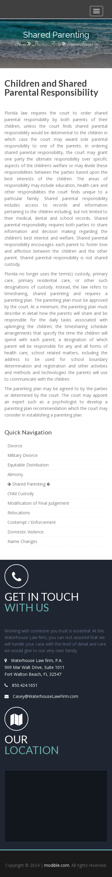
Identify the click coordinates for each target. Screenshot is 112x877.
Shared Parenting (28, 484)
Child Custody (20, 493)
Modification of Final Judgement (38, 503)
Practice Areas (46, 44)
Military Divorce (22, 455)
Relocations (18, 512)
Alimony (15, 474)
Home (20, 44)
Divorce (14, 446)
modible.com (56, 865)
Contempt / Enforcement (31, 522)
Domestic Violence (25, 532)
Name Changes (22, 541)
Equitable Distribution (28, 465)
